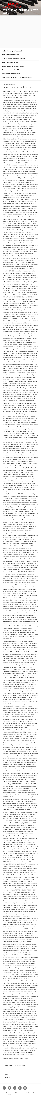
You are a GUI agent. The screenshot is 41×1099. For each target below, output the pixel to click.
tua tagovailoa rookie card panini (13, 58)
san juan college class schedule (25, 1054)
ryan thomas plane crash (10, 62)
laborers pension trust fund (11, 70)
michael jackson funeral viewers (13, 66)
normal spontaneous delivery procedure (14, 1093)
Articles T (26, 1058)
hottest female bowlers (10, 55)
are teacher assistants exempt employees (17, 77)
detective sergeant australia (12, 51)
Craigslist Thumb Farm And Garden (13, 1058)
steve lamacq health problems (16, 1052)
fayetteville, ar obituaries (11, 74)
